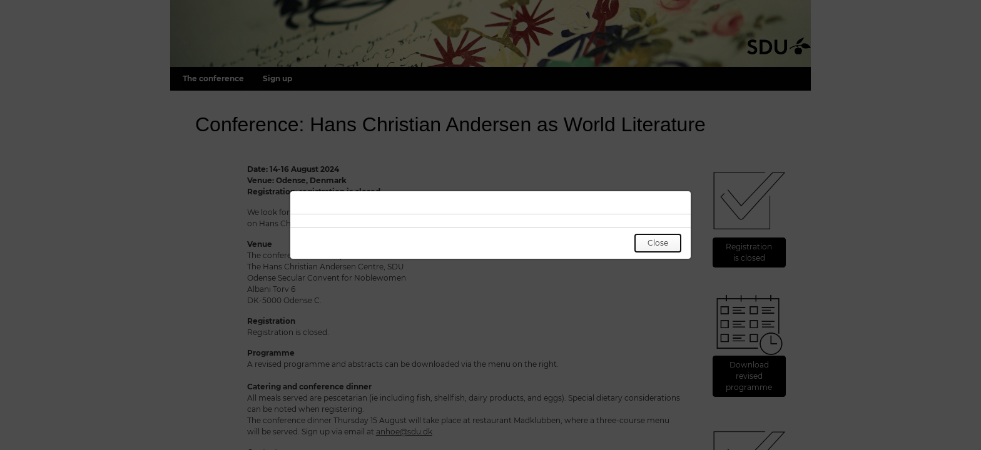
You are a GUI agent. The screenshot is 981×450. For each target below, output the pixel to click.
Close (658, 243)
